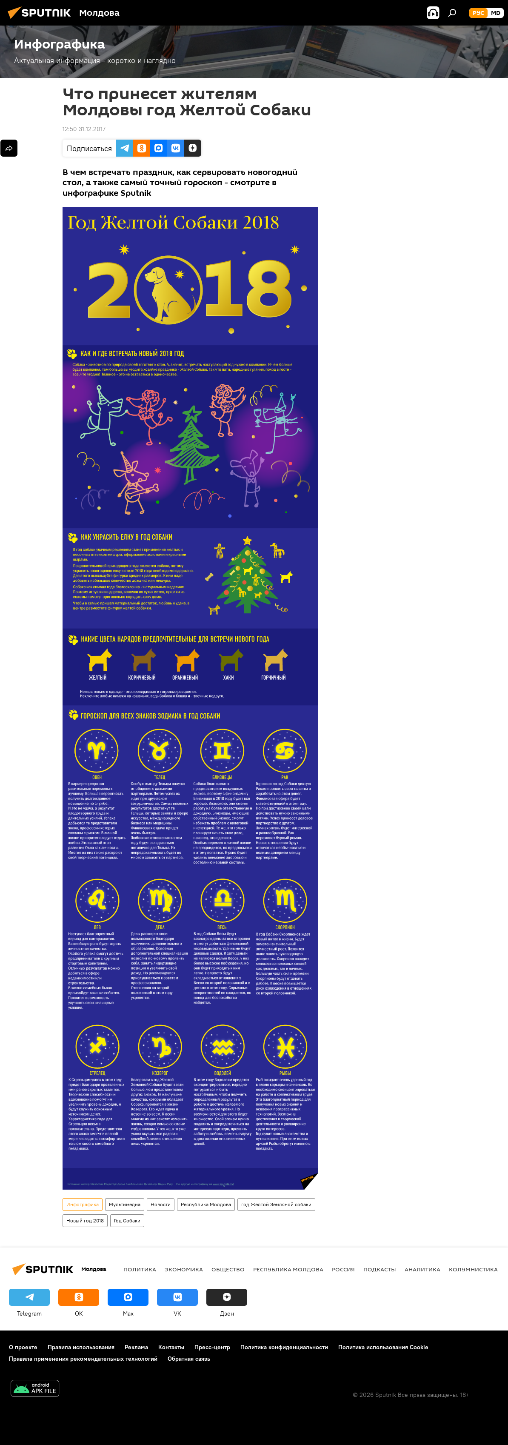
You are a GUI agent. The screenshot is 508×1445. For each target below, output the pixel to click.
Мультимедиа (124, 1204)
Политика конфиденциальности (284, 1347)
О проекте (23, 1347)
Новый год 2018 (85, 1220)
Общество (228, 1269)
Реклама (136, 1347)
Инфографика (82, 1204)
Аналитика (422, 1269)
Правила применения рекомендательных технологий (83, 1358)
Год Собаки (127, 1220)
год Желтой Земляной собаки (276, 1204)
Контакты (171, 1347)
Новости (161, 1204)
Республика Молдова (206, 1204)
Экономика (184, 1269)
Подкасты (379, 1269)
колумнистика (473, 1269)
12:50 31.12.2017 (84, 129)
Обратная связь (189, 1358)
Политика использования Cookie (383, 1347)
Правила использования (81, 1347)
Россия (343, 1269)
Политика (139, 1269)
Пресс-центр (212, 1347)
